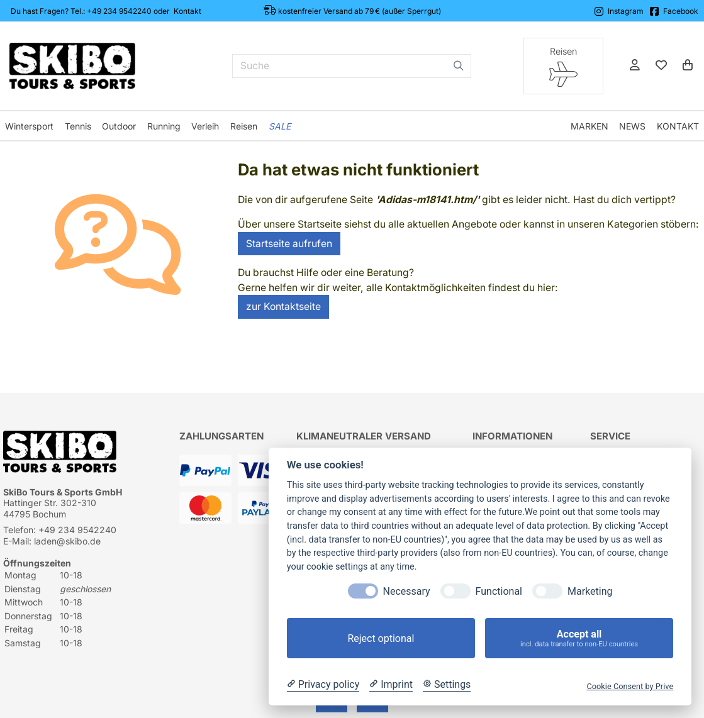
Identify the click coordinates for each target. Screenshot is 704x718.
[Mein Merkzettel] (661, 66)
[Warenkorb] (687, 66)
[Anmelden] (635, 66)
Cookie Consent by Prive (629, 686)
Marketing (589, 591)
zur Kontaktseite (283, 306)
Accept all (579, 638)
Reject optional (380, 638)
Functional (499, 591)
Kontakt (187, 11)
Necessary (406, 591)
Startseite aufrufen (289, 244)
